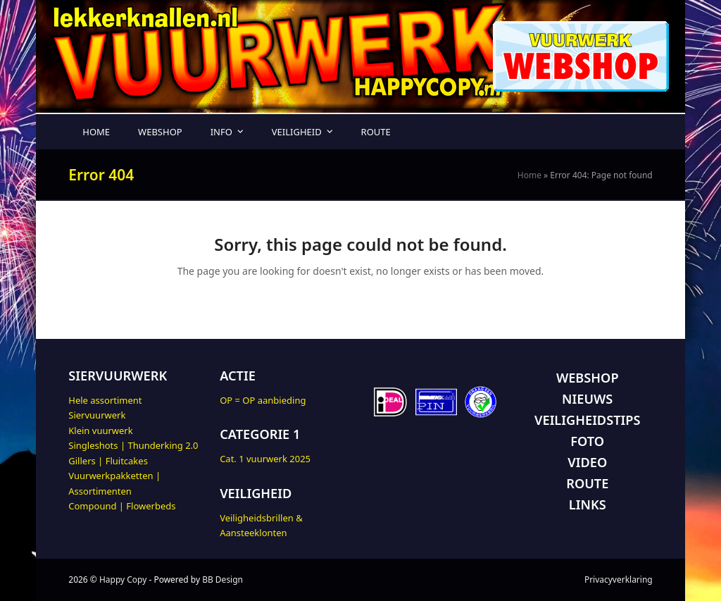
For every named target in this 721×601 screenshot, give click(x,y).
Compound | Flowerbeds (121, 506)
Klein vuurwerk (100, 430)
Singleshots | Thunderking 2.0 (133, 445)
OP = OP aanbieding (263, 400)
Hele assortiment (105, 400)
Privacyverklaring (618, 579)
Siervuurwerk (96, 415)
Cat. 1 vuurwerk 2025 (265, 458)
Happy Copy (122, 579)
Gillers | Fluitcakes (108, 460)
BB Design (222, 579)
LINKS (587, 504)
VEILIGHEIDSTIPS (587, 419)
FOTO (587, 441)
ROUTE (587, 483)
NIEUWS (587, 398)
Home (529, 175)
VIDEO (587, 462)
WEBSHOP (587, 377)
